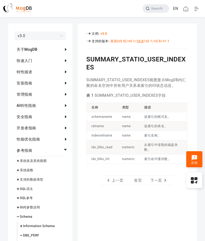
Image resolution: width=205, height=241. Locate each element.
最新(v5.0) (118, 41)
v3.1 (131, 41)
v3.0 (103, 34)
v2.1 (149, 41)
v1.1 (166, 41)
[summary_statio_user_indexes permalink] (82, 58)
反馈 (194, 160)
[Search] (156, 8)
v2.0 (157, 41)
